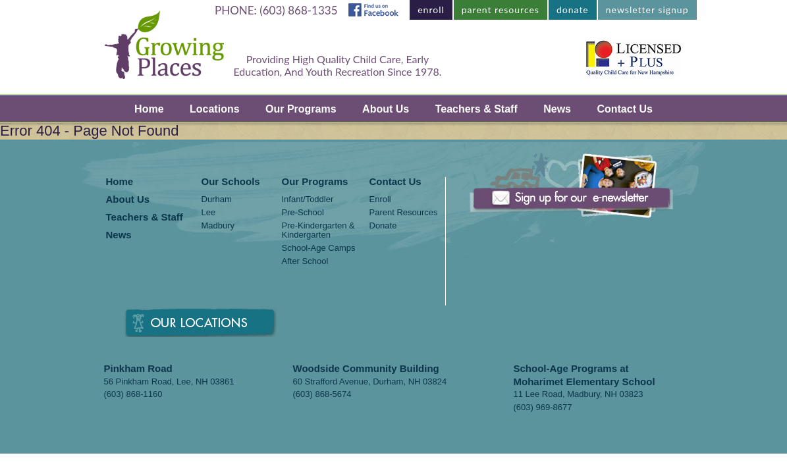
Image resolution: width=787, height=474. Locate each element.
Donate (383, 225)
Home (148, 109)
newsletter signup (647, 9)
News (557, 109)
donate (572, 9)
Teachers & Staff (476, 109)
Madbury (218, 225)
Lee (209, 212)
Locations (215, 109)
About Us (385, 109)
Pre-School (303, 212)
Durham (217, 199)
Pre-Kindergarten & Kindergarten (318, 230)
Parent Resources (403, 212)
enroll (431, 9)
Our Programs (301, 109)
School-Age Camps (319, 248)
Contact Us (624, 109)
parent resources (500, 9)
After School (305, 261)
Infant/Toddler (308, 199)
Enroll (380, 199)
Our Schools (231, 182)
